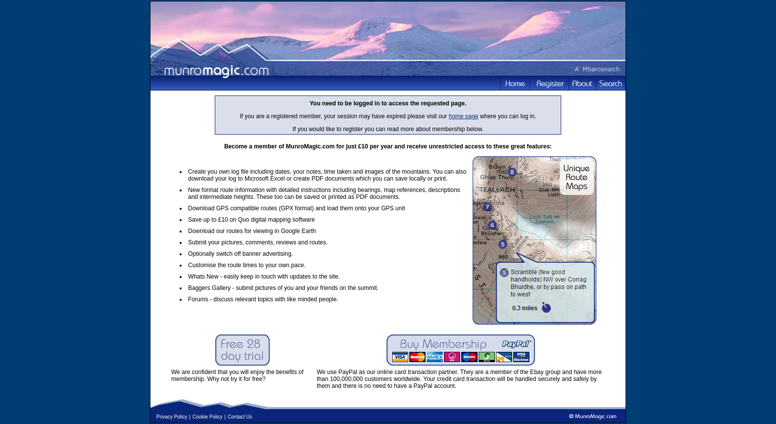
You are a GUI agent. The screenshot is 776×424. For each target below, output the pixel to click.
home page (464, 116)
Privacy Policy (171, 417)
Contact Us (240, 417)
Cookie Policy (208, 417)
